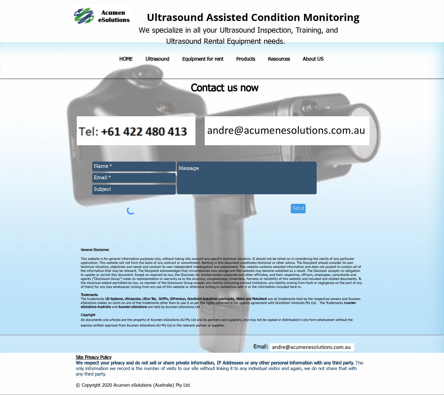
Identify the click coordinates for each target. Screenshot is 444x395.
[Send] (298, 208)
